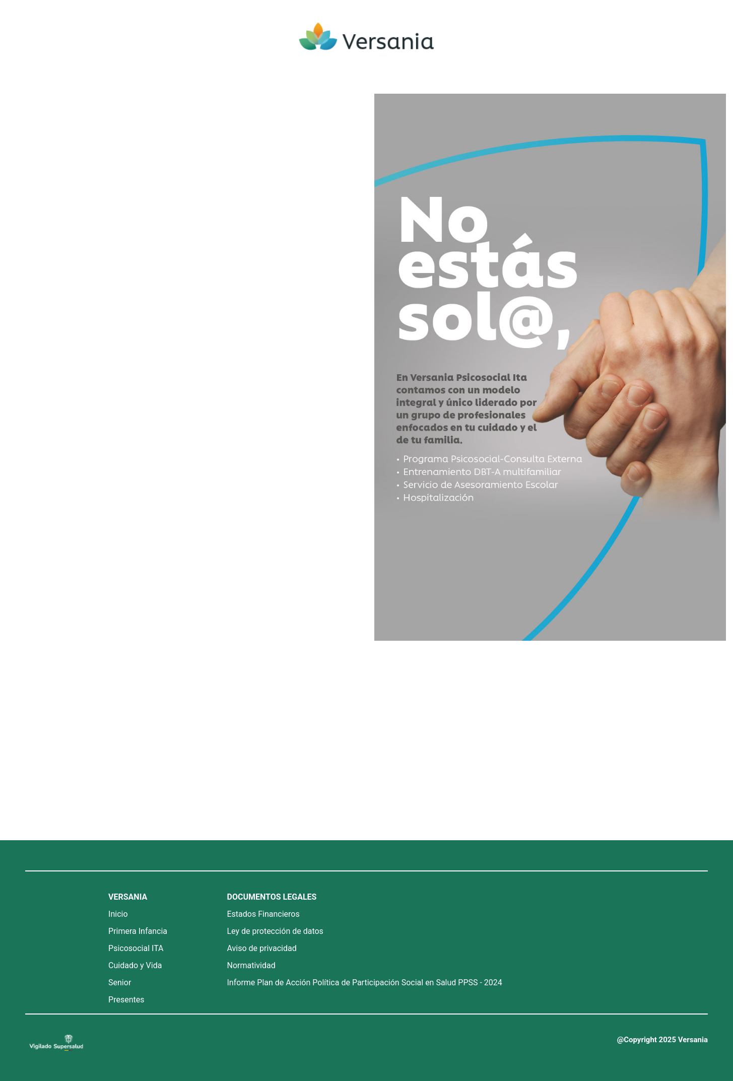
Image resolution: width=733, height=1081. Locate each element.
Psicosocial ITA (135, 948)
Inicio (117, 914)
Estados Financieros (263, 914)
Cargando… (179, 463)
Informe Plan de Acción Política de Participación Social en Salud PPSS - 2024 (364, 982)
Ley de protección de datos (275, 931)
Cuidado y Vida (135, 965)
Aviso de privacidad (262, 948)
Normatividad (251, 965)
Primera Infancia (137, 931)
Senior (119, 982)
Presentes (126, 999)
